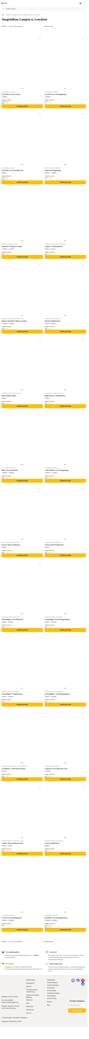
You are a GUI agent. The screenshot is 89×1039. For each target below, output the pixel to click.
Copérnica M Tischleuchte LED (56, 769)
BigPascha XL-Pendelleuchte (55, 396)
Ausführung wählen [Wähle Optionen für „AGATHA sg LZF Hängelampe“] (65, 106)
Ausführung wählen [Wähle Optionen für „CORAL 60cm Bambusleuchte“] (22, 853)
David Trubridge (7, 840)
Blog (48, 1005)
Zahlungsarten (30, 983)
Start (3, 15)
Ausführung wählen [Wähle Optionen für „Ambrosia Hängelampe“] (65, 182)
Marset (58, 168)
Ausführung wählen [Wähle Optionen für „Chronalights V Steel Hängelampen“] (65, 704)
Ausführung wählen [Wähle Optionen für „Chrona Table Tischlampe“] (22, 555)
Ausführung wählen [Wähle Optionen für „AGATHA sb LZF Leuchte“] (22, 106)
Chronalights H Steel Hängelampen (57, 619)
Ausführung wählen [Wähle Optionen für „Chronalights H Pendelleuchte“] (22, 630)
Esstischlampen (51, 990)
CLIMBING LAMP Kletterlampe (13, 769)
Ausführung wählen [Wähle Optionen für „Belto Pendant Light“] (22, 406)
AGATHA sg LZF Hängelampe (56, 94)
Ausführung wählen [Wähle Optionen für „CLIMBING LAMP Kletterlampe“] (22, 779)
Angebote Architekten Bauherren (32, 996)
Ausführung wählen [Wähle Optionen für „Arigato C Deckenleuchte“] (65, 257)
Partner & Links (51, 998)
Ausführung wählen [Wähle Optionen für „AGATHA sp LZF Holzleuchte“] (22, 182)
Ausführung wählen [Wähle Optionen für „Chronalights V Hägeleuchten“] (22, 704)
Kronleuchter (51, 988)
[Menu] (4, 3)
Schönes (14, 766)
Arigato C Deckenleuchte (54, 246)
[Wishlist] (39, 38)
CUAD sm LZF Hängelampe (12, 918)
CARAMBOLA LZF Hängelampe (57, 470)
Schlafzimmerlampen (53, 993)
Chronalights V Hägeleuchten (12, 694)
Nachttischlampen (52, 982)
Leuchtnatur (59, 840)
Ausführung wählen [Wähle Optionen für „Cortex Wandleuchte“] (65, 853)
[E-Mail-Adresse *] (77, 1005)
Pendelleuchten (9, 92)
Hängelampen (51, 980)
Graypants (15, 542)
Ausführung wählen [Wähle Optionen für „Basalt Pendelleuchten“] (65, 331)
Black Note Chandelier (10, 470)
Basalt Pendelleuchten (52, 321)
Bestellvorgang (30, 980)
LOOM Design (6, 393)
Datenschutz (29, 1006)
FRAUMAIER (48, 393)
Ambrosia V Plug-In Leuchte (12, 246)
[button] (84, 3)
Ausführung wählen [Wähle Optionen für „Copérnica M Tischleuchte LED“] (65, 779)
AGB (27, 1003)
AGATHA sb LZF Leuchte (11, 94)
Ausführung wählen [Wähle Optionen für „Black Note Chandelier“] (22, 480)
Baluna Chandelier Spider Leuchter (14, 321)
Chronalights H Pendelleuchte (12, 619)
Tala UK (58, 318)
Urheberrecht (30, 1009)
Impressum (29, 1000)
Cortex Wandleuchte (52, 843)
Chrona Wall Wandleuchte (54, 545)
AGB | (19, 1021)
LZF (3, 92)
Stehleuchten (6, 766)
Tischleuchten (6, 542)
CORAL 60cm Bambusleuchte (12, 843)
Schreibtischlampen (53, 985)
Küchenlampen (51, 996)
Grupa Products (61, 244)
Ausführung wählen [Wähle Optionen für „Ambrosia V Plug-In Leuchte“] (22, 257)
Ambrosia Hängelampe (53, 170)
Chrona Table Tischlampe (11, 545)
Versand (6, 103)
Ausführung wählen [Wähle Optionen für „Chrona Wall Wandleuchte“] (65, 555)
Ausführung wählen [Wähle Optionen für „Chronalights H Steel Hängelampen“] (65, 630)
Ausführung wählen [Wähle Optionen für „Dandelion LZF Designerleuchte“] (65, 929)
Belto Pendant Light (9, 396)
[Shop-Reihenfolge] (65, 26)
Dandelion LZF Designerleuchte (56, 918)
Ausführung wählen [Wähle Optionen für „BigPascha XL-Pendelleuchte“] (65, 406)
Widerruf (28, 986)
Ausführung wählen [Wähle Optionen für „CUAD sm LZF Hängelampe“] (22, 929)
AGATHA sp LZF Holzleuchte (12, 170)
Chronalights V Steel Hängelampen (57, 694)
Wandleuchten (49, 542)
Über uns (28, 1013)
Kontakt (49, 1001)
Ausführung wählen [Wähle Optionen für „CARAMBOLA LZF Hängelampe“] (65, 480)
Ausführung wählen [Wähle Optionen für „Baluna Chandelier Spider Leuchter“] (22, 331)
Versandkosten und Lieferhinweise (31, 991)
